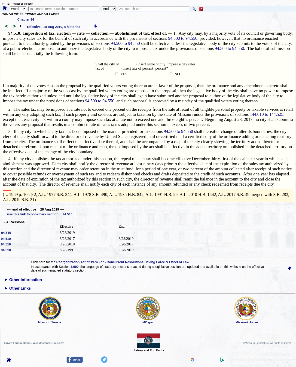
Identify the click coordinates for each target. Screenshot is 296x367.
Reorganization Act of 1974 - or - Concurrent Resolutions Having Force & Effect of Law (122, 262)
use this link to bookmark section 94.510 (39, 214)
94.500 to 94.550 (182, 38)
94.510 (6, 233)
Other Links (20, 288)
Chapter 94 (25, 19)
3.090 (74, 267)
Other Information (25, 280)
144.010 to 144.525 (266, 114)
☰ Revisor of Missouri (19, 4)
